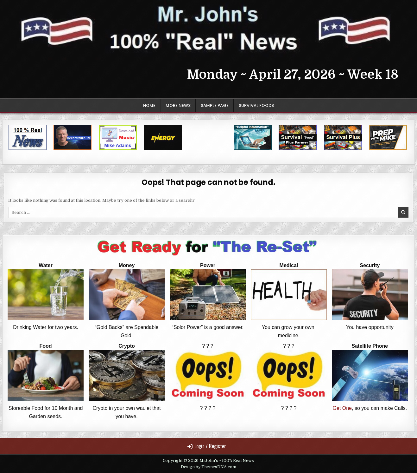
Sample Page (215, 105)
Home (149, 105)
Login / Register (206, 446)
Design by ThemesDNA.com (208, 467)
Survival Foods (256, 105)
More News (178, 105)
